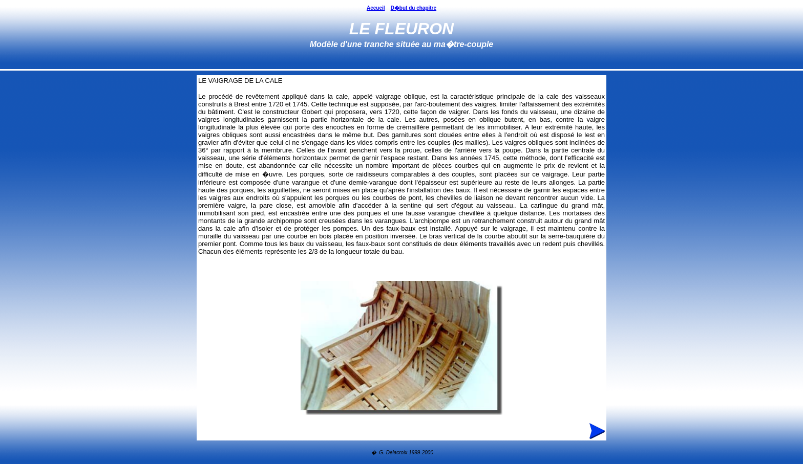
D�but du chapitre (413, 8)
